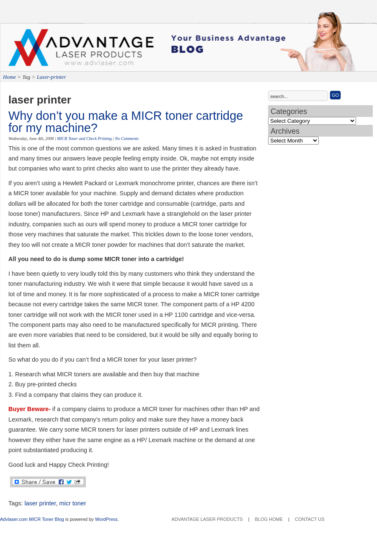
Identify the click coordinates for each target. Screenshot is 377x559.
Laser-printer (51, 77)
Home (9, 77)
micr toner (72, 503)
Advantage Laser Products (42, 50)
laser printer (40, 503)
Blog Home (269, 519)
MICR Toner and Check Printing (84, 138)
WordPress (106, 519)
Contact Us (310, 519)
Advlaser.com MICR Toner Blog (32, 519)
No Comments (126, 138)
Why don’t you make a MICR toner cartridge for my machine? (125, 122)
